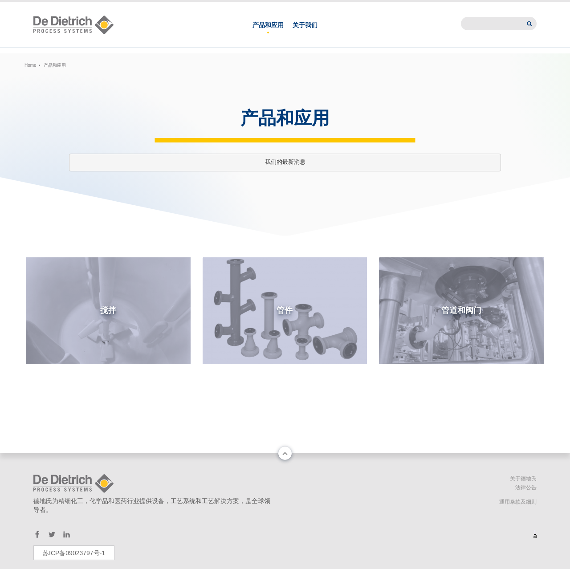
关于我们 (305, 34)
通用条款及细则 (518, 502)
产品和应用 (268, 34)
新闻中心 (433, 7)
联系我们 (346, 7)
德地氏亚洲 (390, 7)
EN (127, 7)
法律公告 (526, 487)
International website (496, 7)
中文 (107, 7)
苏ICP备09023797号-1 (74, 553)
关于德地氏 (523, 479)
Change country (58, 7)
